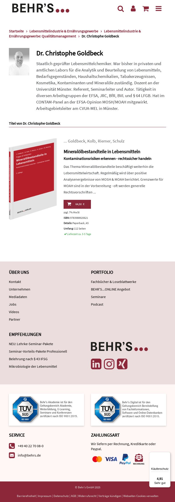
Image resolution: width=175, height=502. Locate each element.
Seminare (98, 296)
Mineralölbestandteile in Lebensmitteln (102, 151)
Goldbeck (76, 141)
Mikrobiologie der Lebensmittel (33, 366)
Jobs (12, 304)
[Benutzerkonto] (133, 8)
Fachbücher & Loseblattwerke (113, 281)
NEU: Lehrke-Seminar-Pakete (31, 343)
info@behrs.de (29, 455)
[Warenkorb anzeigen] (145, 8)
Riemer (104, 141)
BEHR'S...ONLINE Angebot (110, 289)
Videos (14, 311)
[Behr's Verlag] (40, 7)
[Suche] (121, 8)
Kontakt (15, 281)
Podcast (97, 304)
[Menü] (159, 8)
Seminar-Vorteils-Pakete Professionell (38, 351)
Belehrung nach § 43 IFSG (28, 359)
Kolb (91, 141)
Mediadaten (18, 296)
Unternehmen (19, 289)
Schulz (118, 141)
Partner (14, 319)
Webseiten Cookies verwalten (140, 496)
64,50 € (75, 204)
